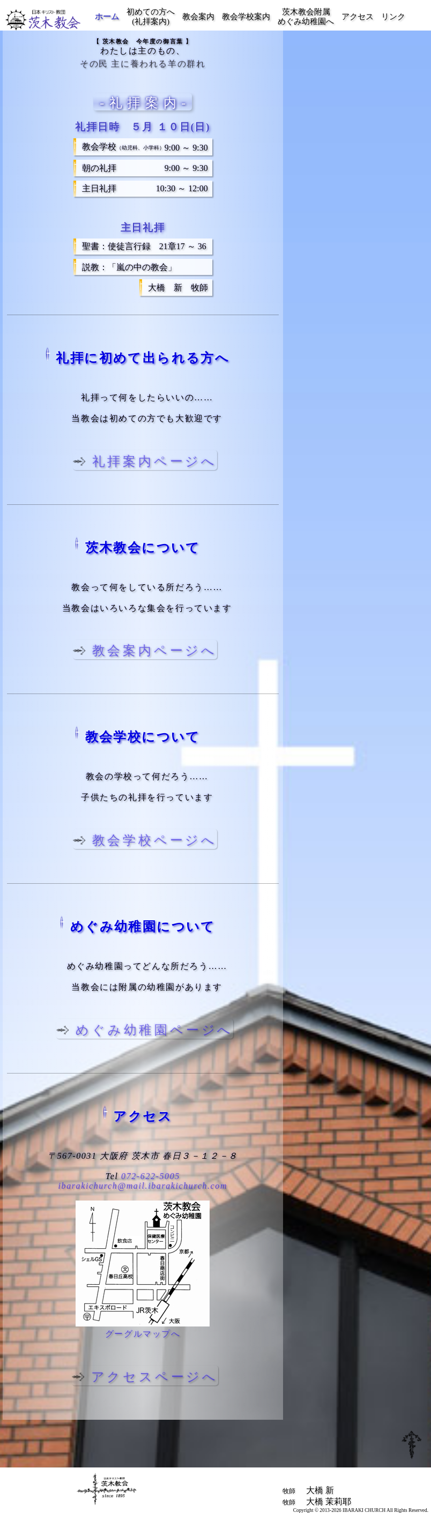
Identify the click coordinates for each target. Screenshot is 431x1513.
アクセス (357, 16)
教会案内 (198, 16)
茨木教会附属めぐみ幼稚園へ (306, 17)
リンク (393, 16)
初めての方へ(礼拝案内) (151, 17)
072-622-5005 (150, 1176)
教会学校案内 (246, 16)
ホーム (107, 16)
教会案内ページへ (153, 651)
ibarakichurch (143, 1186)
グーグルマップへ (143, 1333)
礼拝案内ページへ (153, 461)
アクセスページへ (153, 1377)
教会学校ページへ (153, 840)
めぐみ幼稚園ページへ (154, 1030)
